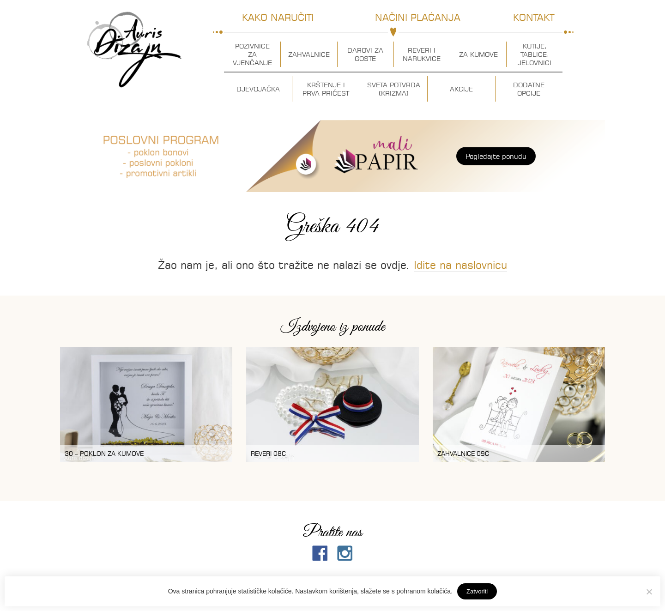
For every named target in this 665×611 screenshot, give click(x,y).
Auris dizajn (134, 50)
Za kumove (478, 54)
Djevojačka (258, 89)
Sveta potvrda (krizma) (393, 89)
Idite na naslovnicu (460, 265)
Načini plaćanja (417, 17)
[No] (648, 591)
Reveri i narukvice (422, 54)
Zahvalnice (309, 54)
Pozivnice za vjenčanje (252, 54)
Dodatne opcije (528, 89)
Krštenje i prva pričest (325, 89)
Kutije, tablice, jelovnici (534, 54)
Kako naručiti (278, 17)
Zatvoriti (477, 591)
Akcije (461, 89)
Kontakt (533, 17)
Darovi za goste (365, 54)
